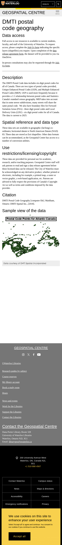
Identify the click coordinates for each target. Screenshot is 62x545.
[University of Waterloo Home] (10, 4)
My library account (11, 382)
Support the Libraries (11, 412)
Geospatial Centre (31, 348)
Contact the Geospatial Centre (29, 426)
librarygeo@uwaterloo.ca (20, 442)
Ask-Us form (33, 47)
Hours (5, 393)
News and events (9, 401)
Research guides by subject (14, 371)
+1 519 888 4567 (33, 466)
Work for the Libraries (12, 406)
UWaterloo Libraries (11, 363)
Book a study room (10, 387)
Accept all (19, 536)
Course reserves (9, 376)
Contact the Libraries (11, 417)
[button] (48, 4)
